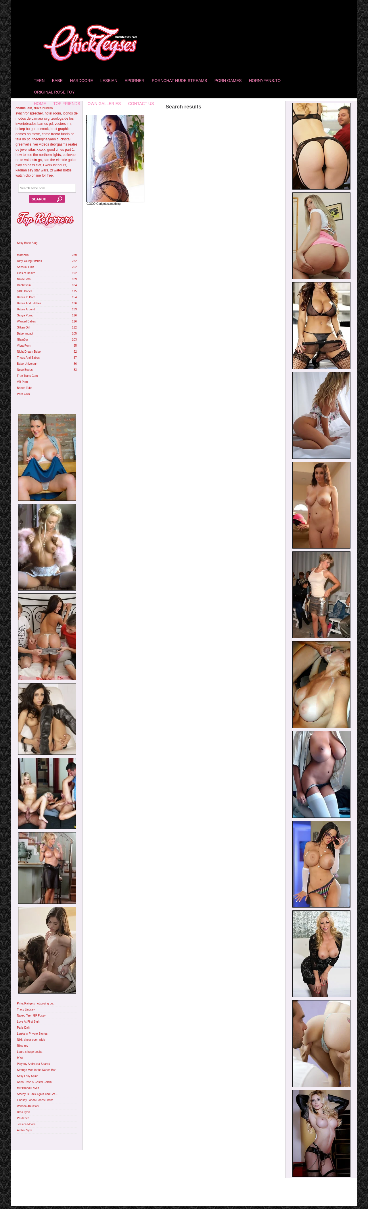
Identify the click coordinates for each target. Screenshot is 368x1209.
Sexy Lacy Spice (27, 1076)
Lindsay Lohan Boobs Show (35, 1100)
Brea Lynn (23, 1112)
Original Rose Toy (54, 92)
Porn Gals (23, 394)
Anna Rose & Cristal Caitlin (34, 1082)
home (40, 103)
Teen (39, 80)
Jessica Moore (26, 1124)
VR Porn (22, 381)
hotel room (53, 113)
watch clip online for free (34, 175)
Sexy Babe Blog (27, 243)
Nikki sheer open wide (31, 1039)
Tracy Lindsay (26, 1009)
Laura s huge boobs (29, 1051)
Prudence (23, 1118)
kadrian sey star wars (32, 170)
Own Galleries (104, 103)
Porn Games (228, 80)
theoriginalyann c (45, 139)
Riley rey (22, 1045)
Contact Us (141, 103)
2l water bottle (61, 170)
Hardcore (81, 80)
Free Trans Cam (27, 375)
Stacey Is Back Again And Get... (37, 1094)
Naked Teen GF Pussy (31, 1015)
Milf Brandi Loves (28, 1088)
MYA (20, 1057)
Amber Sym (24, 1130)
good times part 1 (60, 150)
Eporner (134, 80)
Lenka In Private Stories (32, 1033)
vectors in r (63, 124)
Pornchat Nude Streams (179, 80)
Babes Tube (24, 387)
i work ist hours (54, 165)
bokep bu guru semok (32, 129)
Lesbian (108, 80)
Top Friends (66, 103)
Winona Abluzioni (28, 1106)
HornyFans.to (265, 80)
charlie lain (24, 108)
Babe (57, 80)
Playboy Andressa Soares (33, 1063)
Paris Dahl (23, 1027)
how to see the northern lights (38, 155)
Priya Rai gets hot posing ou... (36, 1003)
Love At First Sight (28, 1021)
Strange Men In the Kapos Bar (36, 1070)
